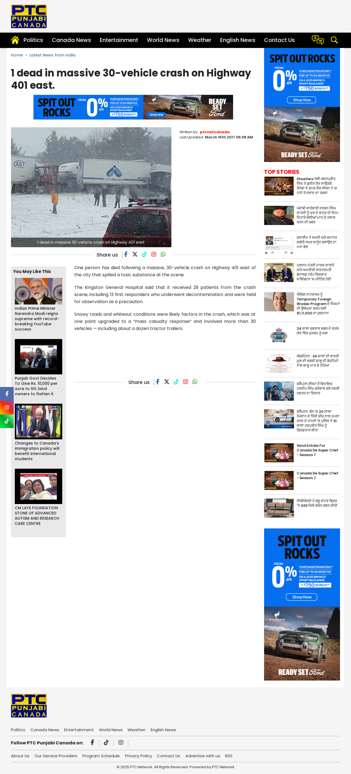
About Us (20, 756)
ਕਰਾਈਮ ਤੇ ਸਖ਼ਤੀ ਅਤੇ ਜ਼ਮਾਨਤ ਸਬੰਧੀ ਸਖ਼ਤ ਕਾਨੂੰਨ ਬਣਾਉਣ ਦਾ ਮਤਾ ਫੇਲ (317, 242)
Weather (199, 40)
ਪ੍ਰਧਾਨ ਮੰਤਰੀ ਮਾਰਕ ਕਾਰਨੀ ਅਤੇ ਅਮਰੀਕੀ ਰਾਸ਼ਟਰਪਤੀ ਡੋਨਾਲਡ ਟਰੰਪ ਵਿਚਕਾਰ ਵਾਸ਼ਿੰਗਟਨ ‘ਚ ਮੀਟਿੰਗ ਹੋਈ (315, 272)
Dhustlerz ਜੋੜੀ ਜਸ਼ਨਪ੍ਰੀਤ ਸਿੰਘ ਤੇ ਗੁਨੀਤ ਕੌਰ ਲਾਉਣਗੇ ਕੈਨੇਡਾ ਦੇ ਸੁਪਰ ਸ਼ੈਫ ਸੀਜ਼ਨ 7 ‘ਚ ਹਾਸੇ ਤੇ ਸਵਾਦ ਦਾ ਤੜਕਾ (317, 185)
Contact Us (279, 40)
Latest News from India (52, 55)
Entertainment (119, 40)
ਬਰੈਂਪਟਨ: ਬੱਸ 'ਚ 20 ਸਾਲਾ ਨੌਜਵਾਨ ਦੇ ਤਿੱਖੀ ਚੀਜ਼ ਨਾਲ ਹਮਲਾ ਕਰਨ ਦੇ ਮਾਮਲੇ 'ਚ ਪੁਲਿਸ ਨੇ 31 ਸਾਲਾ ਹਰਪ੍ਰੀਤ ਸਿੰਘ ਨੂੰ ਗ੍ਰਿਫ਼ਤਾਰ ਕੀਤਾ (318, 421)
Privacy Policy (139, 756)
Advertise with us (203, 756)
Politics (33, 40)
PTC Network (223, 767)
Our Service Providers (56, 756)
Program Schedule (101, 756)
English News (237, 40)
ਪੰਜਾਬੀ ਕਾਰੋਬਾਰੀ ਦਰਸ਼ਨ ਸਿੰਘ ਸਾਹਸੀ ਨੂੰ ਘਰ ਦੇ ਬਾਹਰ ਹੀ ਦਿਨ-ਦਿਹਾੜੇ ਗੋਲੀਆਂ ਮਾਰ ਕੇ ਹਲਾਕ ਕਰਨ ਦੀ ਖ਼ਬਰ (318, 215)
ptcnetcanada (215, 132)
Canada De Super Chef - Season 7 (317, 475)
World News (163, 40)
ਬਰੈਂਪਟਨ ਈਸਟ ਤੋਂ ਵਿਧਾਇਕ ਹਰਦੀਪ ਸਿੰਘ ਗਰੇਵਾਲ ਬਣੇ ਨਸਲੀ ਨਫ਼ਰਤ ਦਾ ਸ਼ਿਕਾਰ (318, 388)
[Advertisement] (174, 350)
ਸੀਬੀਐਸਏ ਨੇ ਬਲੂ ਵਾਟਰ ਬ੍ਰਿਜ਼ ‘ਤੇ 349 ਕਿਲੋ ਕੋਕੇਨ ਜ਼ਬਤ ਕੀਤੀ (317, 503)
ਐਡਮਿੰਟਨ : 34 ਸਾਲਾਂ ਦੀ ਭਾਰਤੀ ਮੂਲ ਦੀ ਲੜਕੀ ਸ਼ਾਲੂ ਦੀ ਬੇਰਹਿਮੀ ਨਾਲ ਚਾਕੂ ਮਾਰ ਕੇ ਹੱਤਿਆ (318, 361)
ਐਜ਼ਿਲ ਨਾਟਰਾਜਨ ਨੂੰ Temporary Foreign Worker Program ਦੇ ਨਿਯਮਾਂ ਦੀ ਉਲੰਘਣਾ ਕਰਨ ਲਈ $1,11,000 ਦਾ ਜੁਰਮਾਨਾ (318, 304)
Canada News (71, 40)
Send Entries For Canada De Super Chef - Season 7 (317, 450)
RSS (230, 756)
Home (17, 55)
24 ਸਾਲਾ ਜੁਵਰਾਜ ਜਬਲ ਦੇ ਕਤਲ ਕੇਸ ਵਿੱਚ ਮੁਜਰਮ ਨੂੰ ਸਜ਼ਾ (318, 331)
